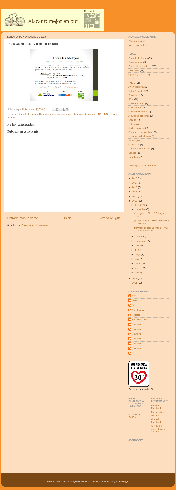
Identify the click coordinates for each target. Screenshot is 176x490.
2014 (135, 196)
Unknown (136, 324)
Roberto (136, 315)
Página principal (136, 41)
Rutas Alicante (135, 91)
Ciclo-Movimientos (137, 111)
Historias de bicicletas (139, 136)
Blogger (125, 481)
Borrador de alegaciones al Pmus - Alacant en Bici (151, 229)
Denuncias (133, 70)
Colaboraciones (47, 114)
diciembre (140, 205)
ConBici (132, 120)
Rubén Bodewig (140, 319)
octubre (139, 236)
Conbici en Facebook (156, 420)
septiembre (141, 241)
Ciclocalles (134, 144)
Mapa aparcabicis (137, 45)
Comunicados (63, 114)
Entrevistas (134, 124)
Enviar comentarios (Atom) (36, 225)
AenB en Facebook (156, 406)
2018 (135, 178)
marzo (138, 263)
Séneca (132, 153)
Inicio (68, 218)
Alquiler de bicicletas (139, 115)
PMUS (106, 114)
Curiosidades (135, 107)
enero (138, 272)
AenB (135, 295)
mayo (138, 254)
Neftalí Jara (138, 310)
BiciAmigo (133, 140)
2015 (135, 191)
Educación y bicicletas (83, 114)
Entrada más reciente (22, 218)
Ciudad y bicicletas (28, 114)
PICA (99, 114)
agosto (138, 245)
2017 (135, 182)
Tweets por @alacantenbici (142, 165)
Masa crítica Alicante (157, 413)
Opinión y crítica (136, 74)
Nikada (94, 481)
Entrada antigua (109, 218)
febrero (139, 268)
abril (137, 259)
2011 (135, 283)
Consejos (133, 95)
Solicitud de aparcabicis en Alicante (158, 429)
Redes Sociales (136, 128)
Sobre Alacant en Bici (139, 148)
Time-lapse (134, 157)
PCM (131, 99)
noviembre (140, 209)
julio (137, 250)
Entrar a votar (134, 415)
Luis (134, 305)
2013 (135, 201)
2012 (135, 278)
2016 (135, 187)
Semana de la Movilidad (140, 132)
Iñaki (134, 300)
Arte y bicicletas (136, 87)
